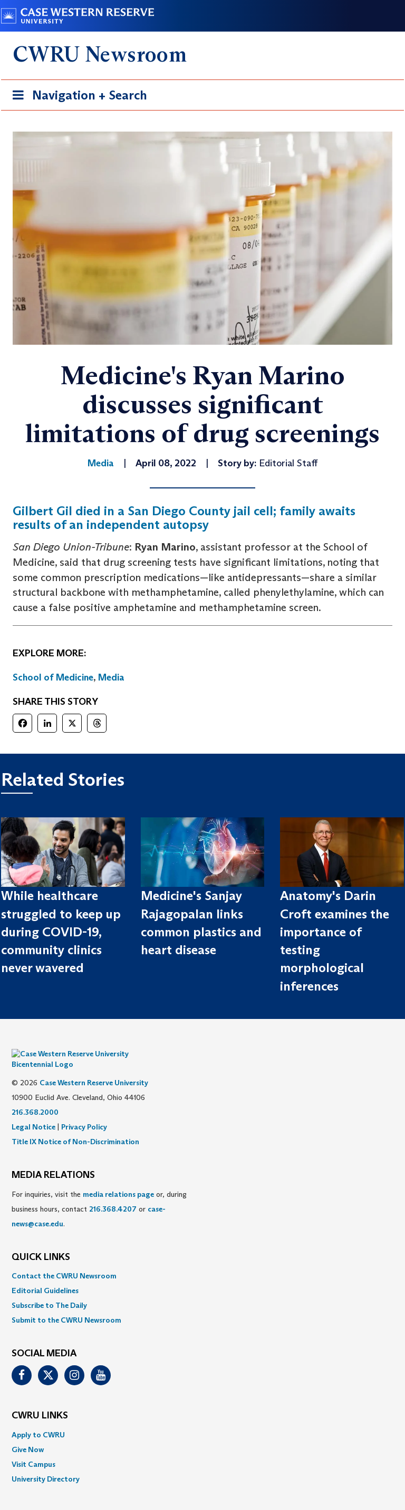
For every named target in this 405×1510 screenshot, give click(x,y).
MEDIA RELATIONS (53, 1159)
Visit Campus (33, 1448)
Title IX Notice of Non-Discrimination (75, 1126)
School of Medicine (53, 677)
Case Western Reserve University (94, 1067)
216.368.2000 (35, 1096)
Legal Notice (33, 1111)
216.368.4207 (113, 1193)
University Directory (46, 1463)
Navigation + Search (76, 97)
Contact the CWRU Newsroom (64, 1260)
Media (111, 677)
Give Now (28, 1433)
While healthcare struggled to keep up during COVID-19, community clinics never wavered (61, 931)
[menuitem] (202, 1260)
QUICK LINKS (41, 1241)
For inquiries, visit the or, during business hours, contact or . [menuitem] (99, 1193)
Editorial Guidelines (45, 1275)
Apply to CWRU (38, 1419)
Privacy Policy (84, 1111)
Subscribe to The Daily (49, 1290)
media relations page (118, 1178)
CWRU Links (40, 1400)
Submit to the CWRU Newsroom (66, 1304)
